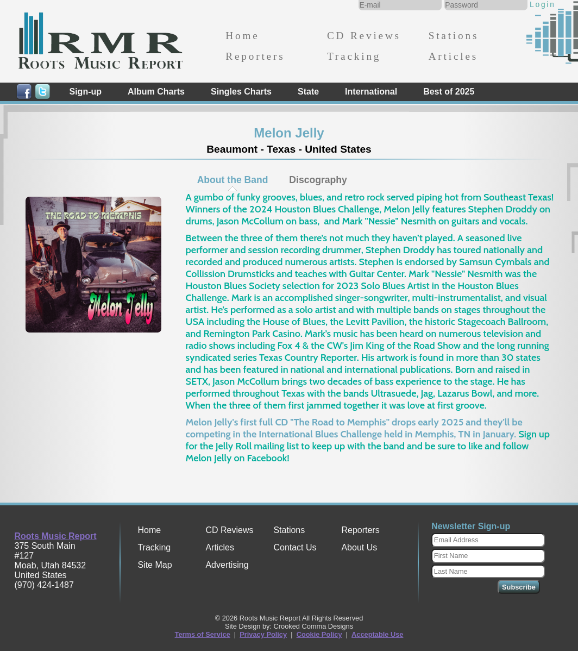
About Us (359, 547)
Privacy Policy (263, 634)
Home (242, 35)
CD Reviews (364, 35)
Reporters (255, 56)
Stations (454, 35)
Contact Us (294, 547)
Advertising (226, 564)
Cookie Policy (319, 634)
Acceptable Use (377, 634)
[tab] (232, 180)
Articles (453, 56)
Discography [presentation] (318, 179)
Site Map (154, 564)
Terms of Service (202, 634)
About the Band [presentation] (232, 179)
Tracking (354, 56)
